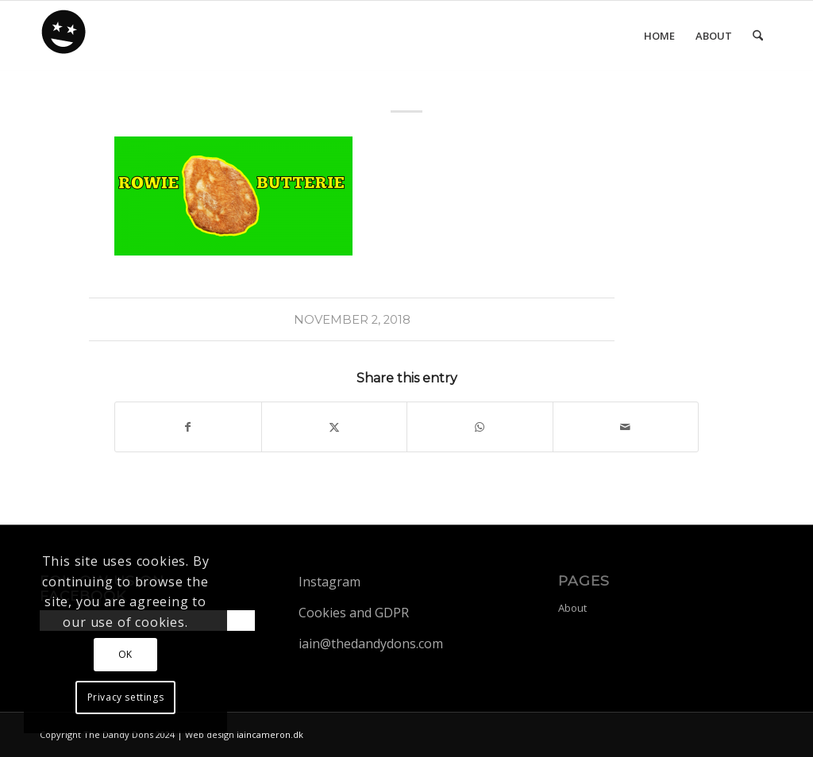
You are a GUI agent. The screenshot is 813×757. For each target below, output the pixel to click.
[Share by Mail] (626, 427)
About (572, 608)
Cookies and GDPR (354, 612)
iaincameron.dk (270, 734)
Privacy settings (125, 697)
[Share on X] (334, 427)
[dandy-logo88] (64, 37)
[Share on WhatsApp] (480, 427)
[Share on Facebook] (188, 427)
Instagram (329, 581)
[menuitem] (659, 36)
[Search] (757, 36)
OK (125, 654)
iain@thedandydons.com (371, 643)
